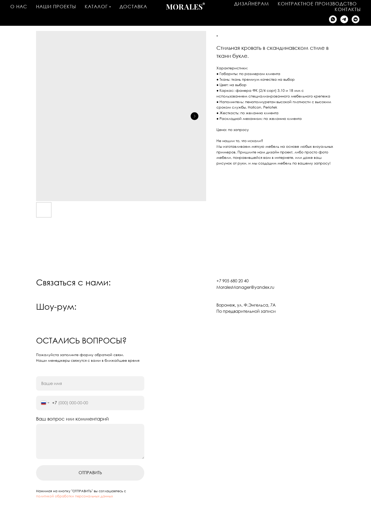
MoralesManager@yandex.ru (245, 287)
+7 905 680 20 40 (232, 280)
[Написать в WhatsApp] (333, 19)
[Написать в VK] (355, 19)
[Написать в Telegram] (344, 19)
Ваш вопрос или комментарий (72, 419)
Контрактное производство (317, 3)
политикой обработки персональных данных (74, 496)
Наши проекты (56, 6)
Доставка (133, 6)
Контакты (348, 9)
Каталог (96, 6)
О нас (18, 6)
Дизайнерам (251, 3)
